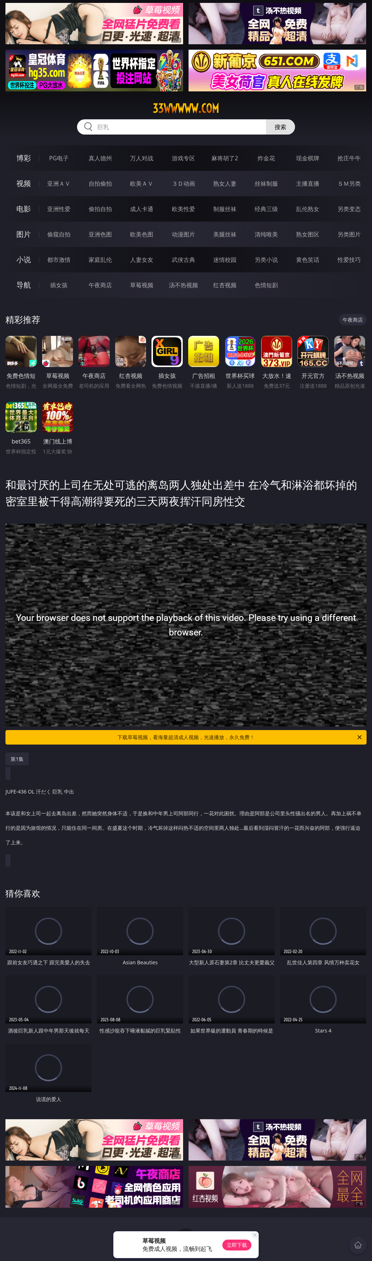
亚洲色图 (100, 234)
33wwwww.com (186, 108)
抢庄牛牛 (349, 158)
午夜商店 (100, 285)
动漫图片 (183, 234)
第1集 (17, 758)
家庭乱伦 (100, 260)
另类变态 (349, 209)
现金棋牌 (307, 158)
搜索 (280, 127)
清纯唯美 (266, 234)
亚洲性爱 (58, 209)
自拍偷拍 (100, 183)
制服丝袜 (224, 209)
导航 (23, 285)
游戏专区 (183, 158)
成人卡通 (141, 209)
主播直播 (307, 183)
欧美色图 (141, 234)
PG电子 (58, 158)
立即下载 (237, 1244)
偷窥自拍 (58, 234)
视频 (23, 183)
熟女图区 (307, 234)
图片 (23, 234)
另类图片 (349, 234)
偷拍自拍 (100, 209)
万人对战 (141, 158)
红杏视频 (224, 285)
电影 (23, 209)
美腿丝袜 (224, 234)
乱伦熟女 (307, 209)
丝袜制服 (266, 183)
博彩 (23, 158)
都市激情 (58, 260)
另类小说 (266, 260)
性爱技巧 (349, 260)
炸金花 (266, 158)
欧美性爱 (183, 209)
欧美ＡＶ (141, 183)
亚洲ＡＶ (58, 183)
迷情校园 (224, 260)
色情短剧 (266, 285)
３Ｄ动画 (183, 183)
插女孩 (59, 285)
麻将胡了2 (224, 158)
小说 (23, 259)
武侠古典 (183, 260)
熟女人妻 (224, 183)
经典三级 (266, 209)
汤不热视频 (183, 285)
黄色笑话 (307, 260)
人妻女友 (141, 260)
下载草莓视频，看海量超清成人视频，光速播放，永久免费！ (240, 737)
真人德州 (100, 158)
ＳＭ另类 (349, 183)
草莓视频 (141, 285)
